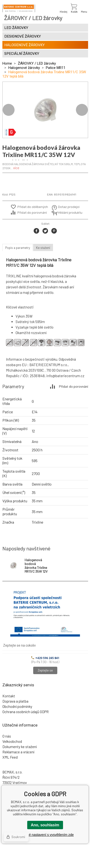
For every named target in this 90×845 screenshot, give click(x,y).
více (16, 168)
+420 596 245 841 (45, 658)
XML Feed (10, 757)
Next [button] (82, 110)
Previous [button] (9, 110)
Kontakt (8, 696)
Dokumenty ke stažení (19, 746)
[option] (45, 110)
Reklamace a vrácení (18, 752)
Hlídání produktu (69, 212)
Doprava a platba (15, 701)
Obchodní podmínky (17, 706)
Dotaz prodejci (68, 207)
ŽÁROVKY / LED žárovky (37, 63)
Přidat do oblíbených (32, 207)
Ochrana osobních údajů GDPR (25, 712)
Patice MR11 (55, 68)
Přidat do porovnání (32, 212)
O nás (6, 736)
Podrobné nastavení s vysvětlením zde (45, 835)
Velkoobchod (12, 741)
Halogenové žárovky (24, 68)
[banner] (18, 8)
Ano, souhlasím (45, 825)
